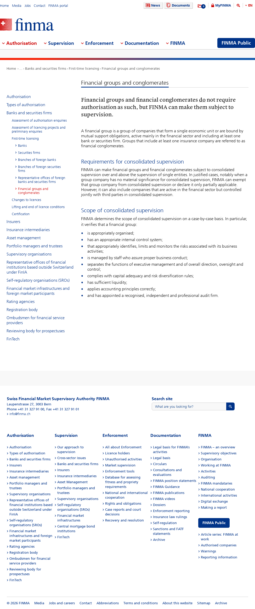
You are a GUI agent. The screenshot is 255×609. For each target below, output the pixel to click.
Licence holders (117, 453)
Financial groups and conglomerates (131, 68)
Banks (22, 146)
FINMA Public (213, 523)
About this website (177, 603)
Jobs (28, 6)
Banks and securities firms (45, 68)
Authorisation (19, 96)
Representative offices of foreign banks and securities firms (41, 180)
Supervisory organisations (29, 254)
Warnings (208, 551)
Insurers (13, 221)
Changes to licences (26, 200)
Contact (39, 6)
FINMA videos (164, 499)
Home (4, 6)
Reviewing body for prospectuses (36, 330)
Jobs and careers (62, 603)
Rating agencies (21, 301)
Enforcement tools (119, 471)
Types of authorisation (26, 104)
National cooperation (218, 489)
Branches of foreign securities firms (39, 169)
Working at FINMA (216, 465)
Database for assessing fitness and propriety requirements (122, 482)
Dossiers (159, 505)
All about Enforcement (123, 447)
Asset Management (72, 482)
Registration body (22, 309)
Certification (21, 214)
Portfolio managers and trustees (35, 245)
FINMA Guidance (166, 487)
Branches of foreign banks (37, 160)
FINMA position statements (174, 481)
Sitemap (203, 603)
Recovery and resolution (124, 520)
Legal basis (161, 458)
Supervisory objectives (218, 453)
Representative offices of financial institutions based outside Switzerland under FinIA (40, 267)
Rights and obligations (123, 503)
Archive (159, 540)
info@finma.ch (19, 414)
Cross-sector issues (71, 458)
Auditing (208, 477)
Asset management (24, 237)
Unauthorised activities (123, 459)
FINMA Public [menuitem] (236, 43)
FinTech (13, 338)
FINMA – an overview (218, 447)
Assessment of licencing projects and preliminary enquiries (38, 129)
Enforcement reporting (171, 511)
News (152, 5)
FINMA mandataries (216, 483)
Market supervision (120, 465)
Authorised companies (218, 545)
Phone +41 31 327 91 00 (25, 409)
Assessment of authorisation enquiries (39, 120)
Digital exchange (214, 501)
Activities (208, 471)
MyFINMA (223, 5)
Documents (177, 5)
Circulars (160, 464)
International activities (219, 495)
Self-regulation (165, 523)
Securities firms (29, 153)
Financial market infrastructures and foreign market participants (38, 291)
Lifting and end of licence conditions (38, 207)
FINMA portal (58, 6)
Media (16, 6)
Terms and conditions (140, 603)
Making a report (214, 507)
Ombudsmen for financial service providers (36, 320)
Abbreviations (108, 603)
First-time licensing (84, 68)
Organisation (211, 459)
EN (250, 5)
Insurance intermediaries (28, 229)
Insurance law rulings (170, 517)
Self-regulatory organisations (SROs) (38, 280)
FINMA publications (168, 493)
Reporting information (219, 557)
